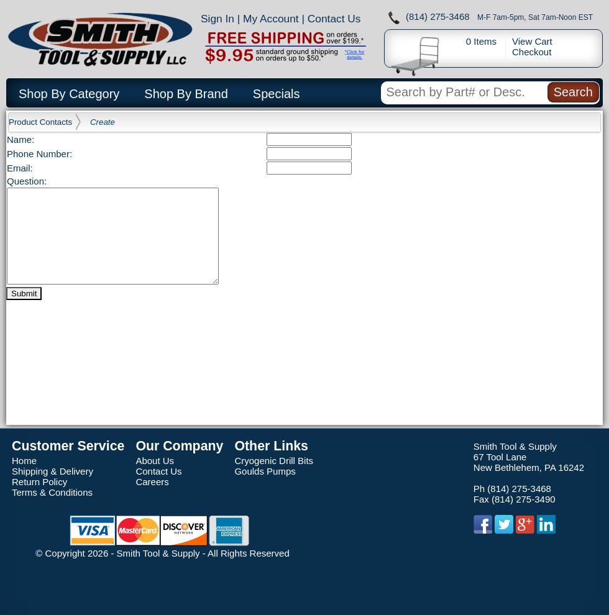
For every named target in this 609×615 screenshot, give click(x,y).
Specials (276, 94)
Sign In (217, 18)
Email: (20, 168)
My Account (271, 18)
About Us (154, 460)
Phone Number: (39, 153)
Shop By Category (69, 94)
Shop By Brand (186, 94)
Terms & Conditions (52, 492)
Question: (27, 181)
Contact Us (334, 18)
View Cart (532, 41)
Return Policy (39, 481)
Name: (20, 139)
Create (102, 122)
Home (24, 460)
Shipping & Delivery (52, 471)
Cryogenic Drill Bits (273, 460)
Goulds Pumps (264, 471)
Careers (151, 481)
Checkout (531, 52)
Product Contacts (40, 122)
